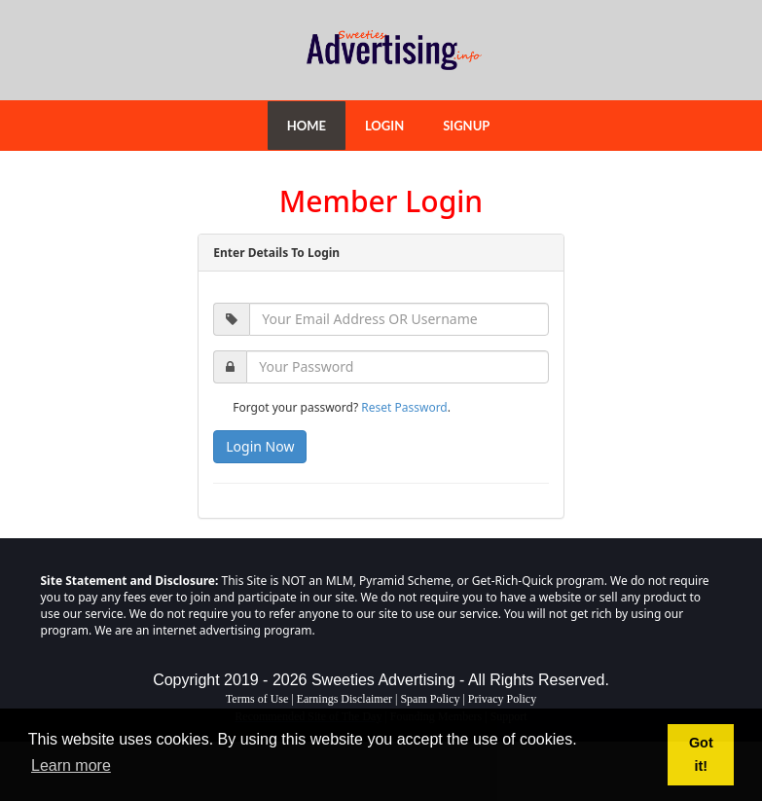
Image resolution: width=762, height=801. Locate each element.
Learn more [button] (71, 765)
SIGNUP (466, 125)
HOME (306, 125)
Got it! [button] (701, 754)
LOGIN (384, 125)
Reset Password (404, 407)
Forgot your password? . (342, 407)
